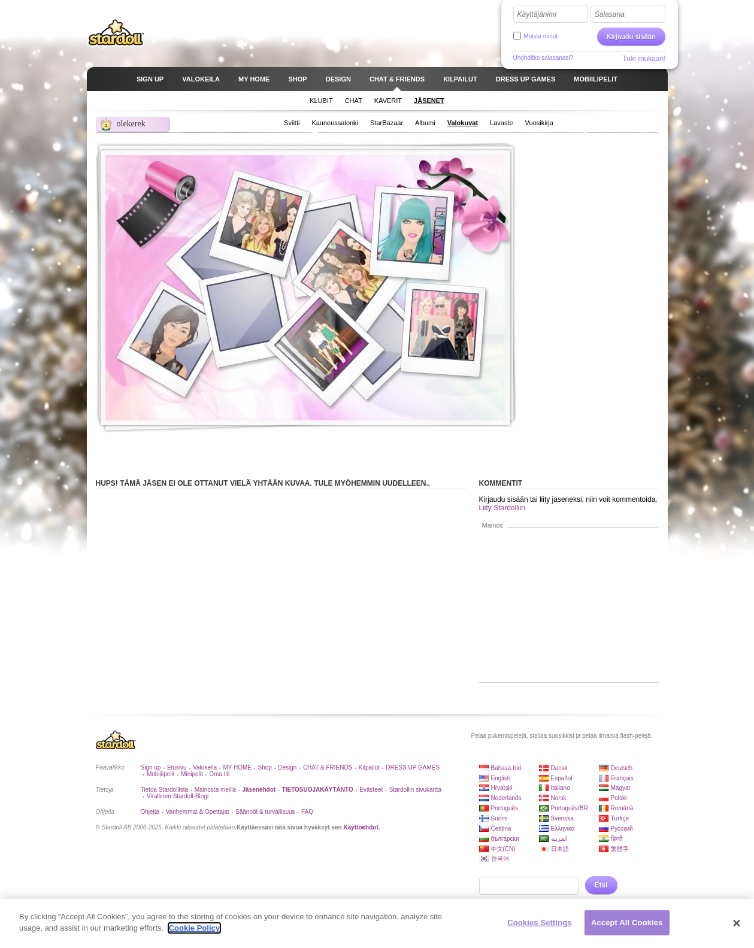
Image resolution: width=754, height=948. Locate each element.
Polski (619, 798)
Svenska (562, 818)
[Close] (736, 923)
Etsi (601, 885)
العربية (559, 838)
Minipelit (192, 774)
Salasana (610, 14)
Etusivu (177, 767)
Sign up (151, 767)
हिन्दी (617, 838)
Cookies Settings (539, 922)
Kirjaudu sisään (631, 36)
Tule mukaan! (643, 58)
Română (622, 808)
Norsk (559, 798)
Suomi (499, 818)
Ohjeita (150, 811)
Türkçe (620, 818)
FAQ (307, 811)
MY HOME (237, 767)
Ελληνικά (563, 828)
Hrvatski (502, 788)
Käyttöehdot (360, 827)
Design (287, 767)
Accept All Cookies (627, 922)
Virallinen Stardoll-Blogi (177, 796)
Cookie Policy (194, 927)
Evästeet (371, 789)
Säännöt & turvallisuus (265, 811)
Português (505, 808)
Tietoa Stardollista (165, 789)
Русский (622, 828)
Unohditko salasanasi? (543, 57)
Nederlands (506, 798)
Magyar (621, 788)
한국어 (500, 858)
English (501, 778)
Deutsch (622, 768)
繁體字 (620, 849)
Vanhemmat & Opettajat (197, 811)
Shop (264, 767)
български (505, 838)
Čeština (501, 828)
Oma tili (219, 774)
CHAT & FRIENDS (327, 767)
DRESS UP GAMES (413, 767)
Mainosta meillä (215, 789)
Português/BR (569, 808)
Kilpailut (369, 767)
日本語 (560, 849)
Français (622, 778)
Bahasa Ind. (507, 768)
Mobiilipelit (161, 774)
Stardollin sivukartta (415, 789)
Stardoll (116, 32)
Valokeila (205, 767)
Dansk (559, 768)
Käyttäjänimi (536, 14)
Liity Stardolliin (502, 508)
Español (562, 778)
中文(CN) (503, 849)
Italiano (560, 788)
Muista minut (541, 36)
